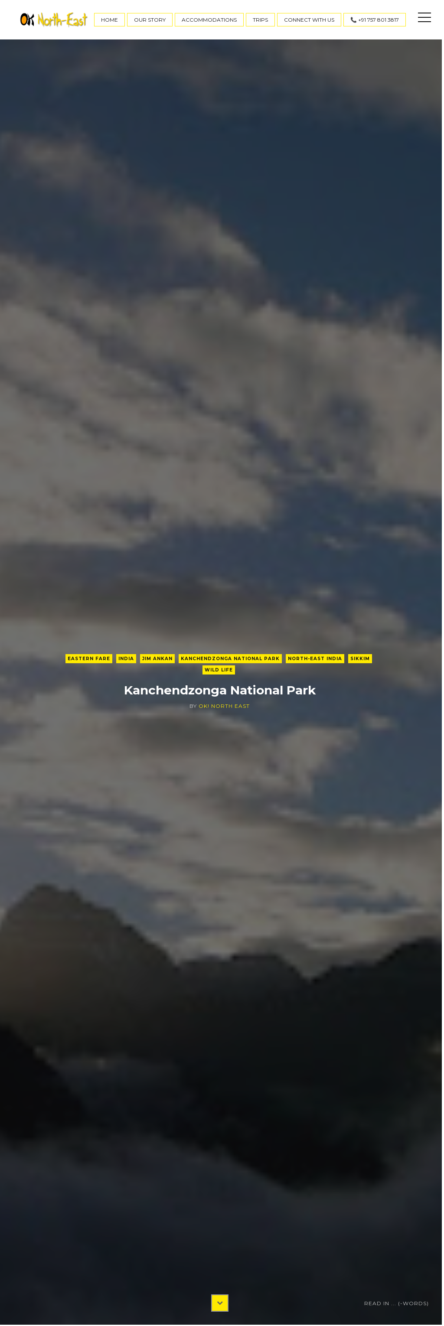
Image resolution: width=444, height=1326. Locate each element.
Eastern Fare (89, 658)
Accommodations (209, 19)
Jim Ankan (157, 658)
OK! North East (224, 706)
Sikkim (360, 658)
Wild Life (219, 670)
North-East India (315, 658)
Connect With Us (309, 19)
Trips (260, 19)
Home (109, 19)
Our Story (150, 19)
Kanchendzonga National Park (230, 658)
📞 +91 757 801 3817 (374, 19)
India (126, 658)
